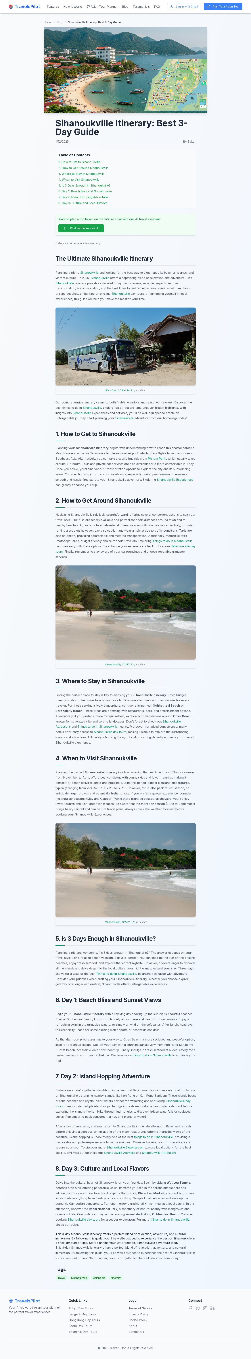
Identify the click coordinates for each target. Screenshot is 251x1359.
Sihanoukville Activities (119, 1153)
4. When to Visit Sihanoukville (78, 179)
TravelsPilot (24, 1301)
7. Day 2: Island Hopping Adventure (83, 197)
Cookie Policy (138, 1320)
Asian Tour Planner (102, 6)
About (133, 1326)
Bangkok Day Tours (82, 1314)
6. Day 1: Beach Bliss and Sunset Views (85, 191)
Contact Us (136, 1332)
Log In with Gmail (184, 6)
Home (47, 22)
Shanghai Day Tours (83, 1332)
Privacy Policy (138, 1314)
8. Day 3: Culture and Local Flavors (83, 203)
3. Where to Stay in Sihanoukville (81, 174)
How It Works (73, 6)
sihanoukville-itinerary (85, 243)
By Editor (189, 141)
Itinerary (116, 1277)
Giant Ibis (110, 390)
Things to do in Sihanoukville (172, 541)
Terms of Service (140, 1308)
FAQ (157, 6)
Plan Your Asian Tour (223, 6)
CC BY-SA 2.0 (125, 390)
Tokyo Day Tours (81, 1308)
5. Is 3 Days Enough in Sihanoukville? (84, 185)
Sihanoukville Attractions (159, 1153)
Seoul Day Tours (80, 1326)
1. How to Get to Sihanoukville (79, 162)
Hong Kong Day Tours (84, 1320)
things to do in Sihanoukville (152, 1055)
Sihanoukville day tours (110, 732)
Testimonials (141, 6)
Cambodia (99, 1277)
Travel (61, 1277)
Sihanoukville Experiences (175, 479)
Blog (125, 6)
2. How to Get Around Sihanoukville (83, 168)
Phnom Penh (157, 458)
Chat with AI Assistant (81, 228)
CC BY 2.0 (128, 664)
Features (53, 6)
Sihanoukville (89, 272)
